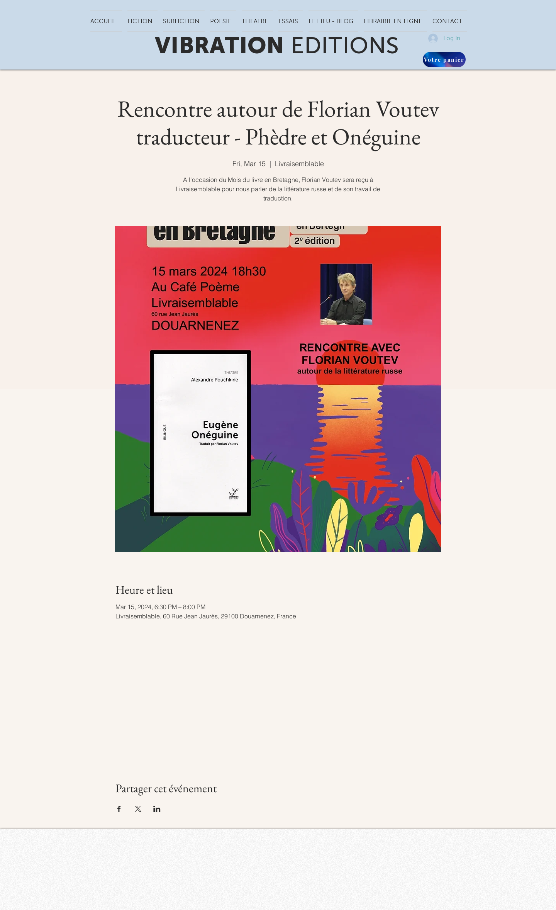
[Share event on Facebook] (119, 809)
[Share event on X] (138, 809)
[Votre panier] (444, 59)
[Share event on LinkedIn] (157, 809)
